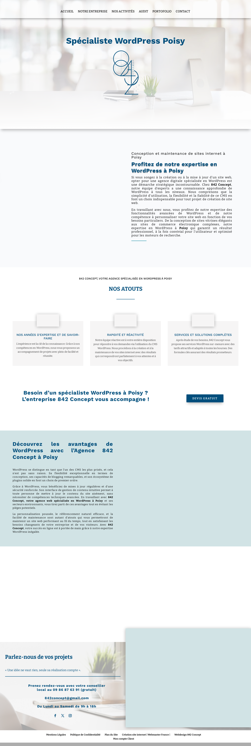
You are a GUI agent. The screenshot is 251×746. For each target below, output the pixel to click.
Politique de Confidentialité (85, 734)
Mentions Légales (56, 734)
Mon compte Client (123, 738)
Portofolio (161, 7)
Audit (143, 7)
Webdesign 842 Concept (187, 734)
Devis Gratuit (205, 398)
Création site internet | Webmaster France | (146, 734)
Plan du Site (111, 734)
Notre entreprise (92, 7)
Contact (183, 7)
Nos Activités (123, 7)
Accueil (67, 7)
